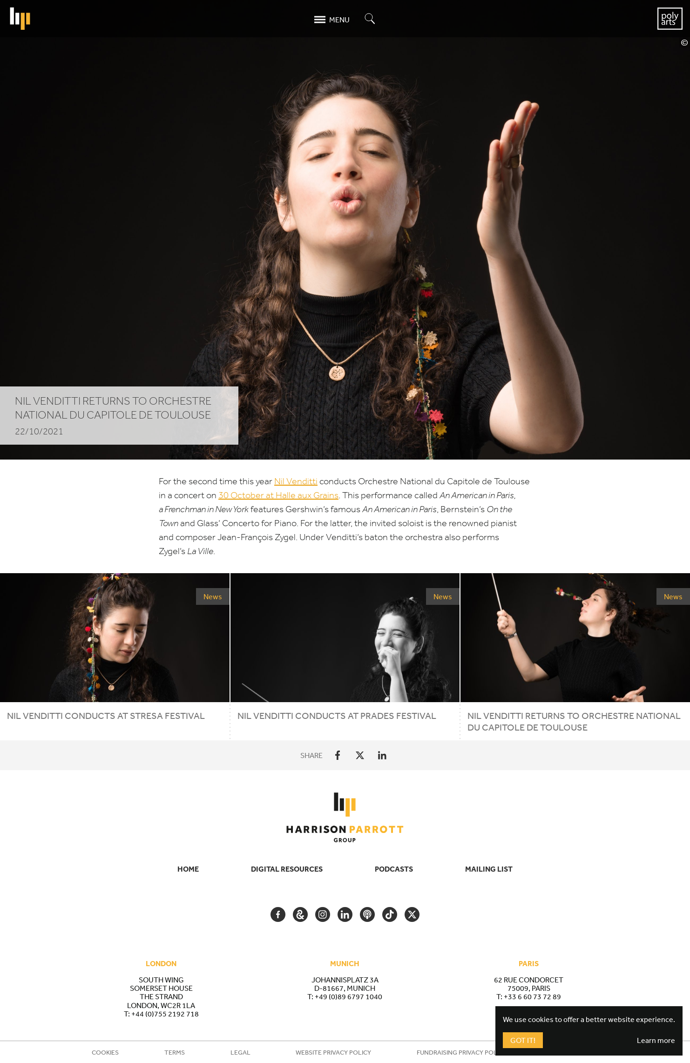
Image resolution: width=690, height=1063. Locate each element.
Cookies (105, 1052)
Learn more (656, 1040)
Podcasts (394, 868)
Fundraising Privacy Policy (462, 1052)
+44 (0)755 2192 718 (165, 1013)
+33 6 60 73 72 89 (532, 996)
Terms (174, 1052)
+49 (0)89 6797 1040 (348, 996)
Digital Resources (287, 868)
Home (188, 868)
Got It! (522, 1040)
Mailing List (489, 868)
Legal (240, 1052)
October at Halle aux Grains (278, 495)
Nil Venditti (296, 481)
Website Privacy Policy (333, 1052)
